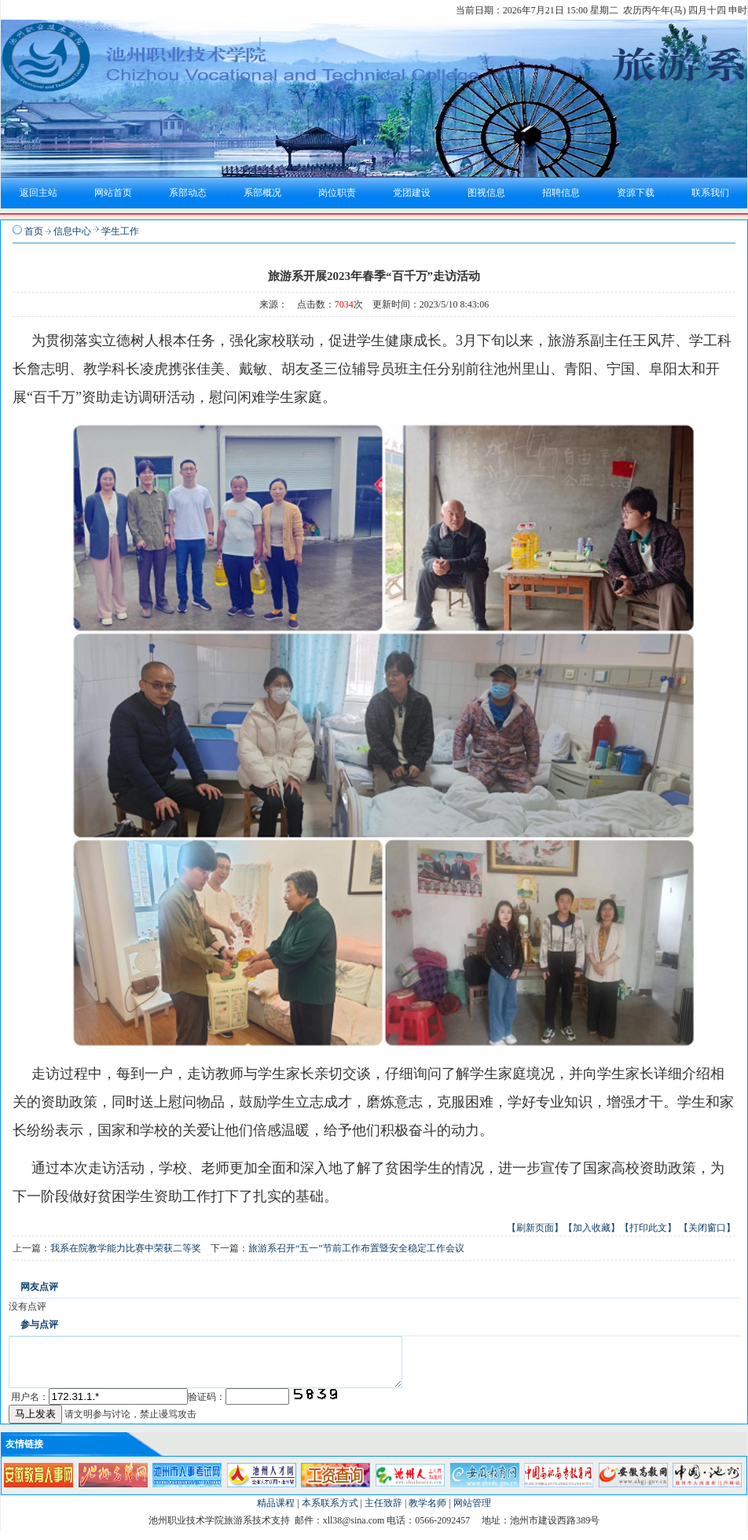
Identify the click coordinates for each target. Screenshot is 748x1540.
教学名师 (427, 1512)
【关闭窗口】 (707, 1227)
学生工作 (120, 231)
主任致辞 (383, 1512)
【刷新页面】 (535, 1227)
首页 (33, 231)
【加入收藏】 (591, 1227)
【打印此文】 (648, 1227)
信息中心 (72, 231)
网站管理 (472, 1512)
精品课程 (276, 1512)
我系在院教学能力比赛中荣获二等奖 (125, 1248)
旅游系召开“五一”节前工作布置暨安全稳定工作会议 (356, 1248)
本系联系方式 (330, 1512)
